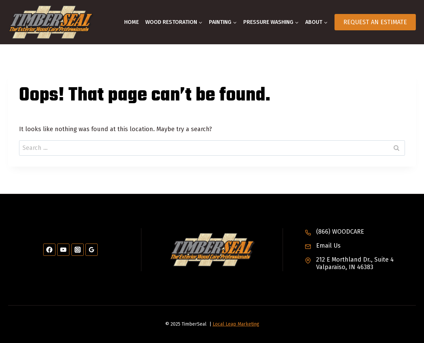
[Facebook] (49, 250)
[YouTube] (63, 250)
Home (131, 22)
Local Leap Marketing (236, 324)
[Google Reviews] (91, 250)
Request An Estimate (375, 22)
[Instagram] (77, 250)
